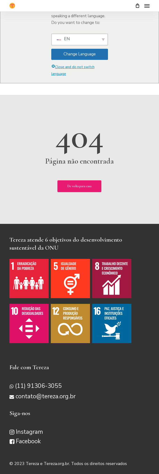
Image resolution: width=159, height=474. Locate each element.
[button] (147, 5)
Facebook (28, 441)
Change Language (80, 54)
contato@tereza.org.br (46, 396)
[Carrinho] (137, 6)
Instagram (29, 432)
